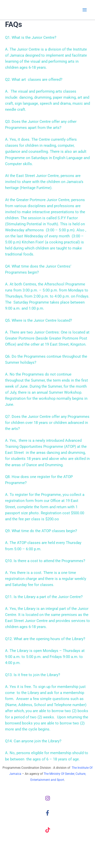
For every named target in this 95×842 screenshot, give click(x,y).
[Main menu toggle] (84, 10)
